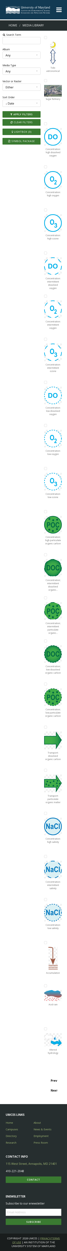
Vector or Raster (11, 81)
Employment (41, 1136)
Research (11, 1142)
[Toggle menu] (59, 10)
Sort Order (8, 97)
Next (54, 1090)
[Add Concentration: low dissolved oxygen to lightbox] (45, 382)
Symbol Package (21, 141)
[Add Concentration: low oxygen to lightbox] (45, 425)
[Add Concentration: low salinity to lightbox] (45, 899)
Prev (54, 1081)
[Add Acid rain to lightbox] (45, 985)
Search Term (11, 34)
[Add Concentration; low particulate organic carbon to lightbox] (45, 684)
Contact (33, 1179)
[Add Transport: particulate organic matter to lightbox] (45, 770)
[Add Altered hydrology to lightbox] (45, 1028)
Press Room (41, 1142)
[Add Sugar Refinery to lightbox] (45, 80)
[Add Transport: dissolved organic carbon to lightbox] (45, 727)
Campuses (12, 1129)
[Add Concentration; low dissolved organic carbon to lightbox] (45, 641)
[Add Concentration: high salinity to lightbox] (45, 813)
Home (13, 25)
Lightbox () (21, 131)
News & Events (42, 1129)
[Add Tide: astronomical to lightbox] (45, 37)
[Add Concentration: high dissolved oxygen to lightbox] (45, 123)
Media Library (33, 25)
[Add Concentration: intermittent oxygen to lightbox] (45, 296)
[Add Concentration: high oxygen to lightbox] (45, 166)
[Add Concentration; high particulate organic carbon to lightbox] (45, 511)
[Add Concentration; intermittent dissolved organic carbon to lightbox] (45, 554)
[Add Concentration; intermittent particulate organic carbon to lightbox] (45, 597)
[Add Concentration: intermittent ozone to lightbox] (45, 339)
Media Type (9, 65)
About (37, 1122)
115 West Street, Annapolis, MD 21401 (31, 1164)
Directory (11, 1136)
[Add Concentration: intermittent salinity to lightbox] (45, 856)
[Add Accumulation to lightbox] (45, 942)
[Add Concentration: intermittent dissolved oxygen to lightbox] (45, 253)
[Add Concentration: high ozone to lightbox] (45, 209)
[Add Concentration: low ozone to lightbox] (45, 468)
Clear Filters (21, 122)
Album (6, 49)
